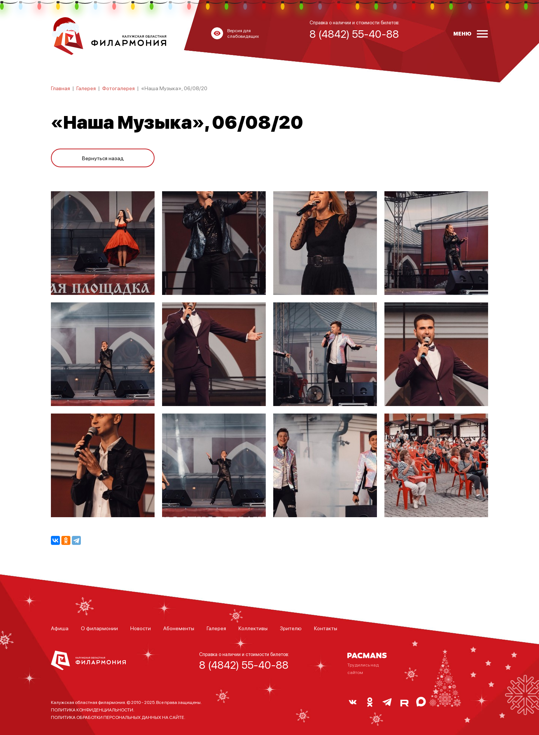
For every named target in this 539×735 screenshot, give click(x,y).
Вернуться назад (103, 158)
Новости (140, 628)
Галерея (86, 88)
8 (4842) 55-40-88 (244, 664)
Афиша (59, 628)
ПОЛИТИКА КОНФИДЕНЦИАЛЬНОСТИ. (92, 710)
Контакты (325, 628)
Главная (60, 88)
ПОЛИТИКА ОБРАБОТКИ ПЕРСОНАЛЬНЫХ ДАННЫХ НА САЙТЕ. (118, 717)
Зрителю (291, 628)
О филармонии (99, 628)
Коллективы (253, 628)
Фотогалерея (118, 88)
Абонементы (178, 628)
